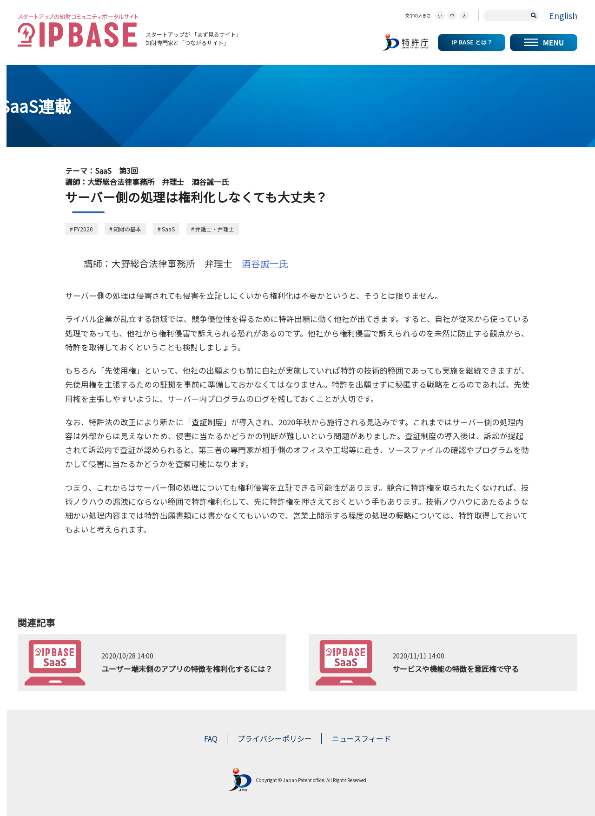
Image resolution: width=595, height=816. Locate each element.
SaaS (168, 229)
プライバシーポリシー (275, 738)
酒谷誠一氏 (265, 263)
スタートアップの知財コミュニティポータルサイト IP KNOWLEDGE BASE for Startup (78, 30)
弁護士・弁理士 (214, 229)
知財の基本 (127, 229)
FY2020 (83, 229)
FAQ (211, 738)
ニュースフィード (361, 738)
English (563, 15)
